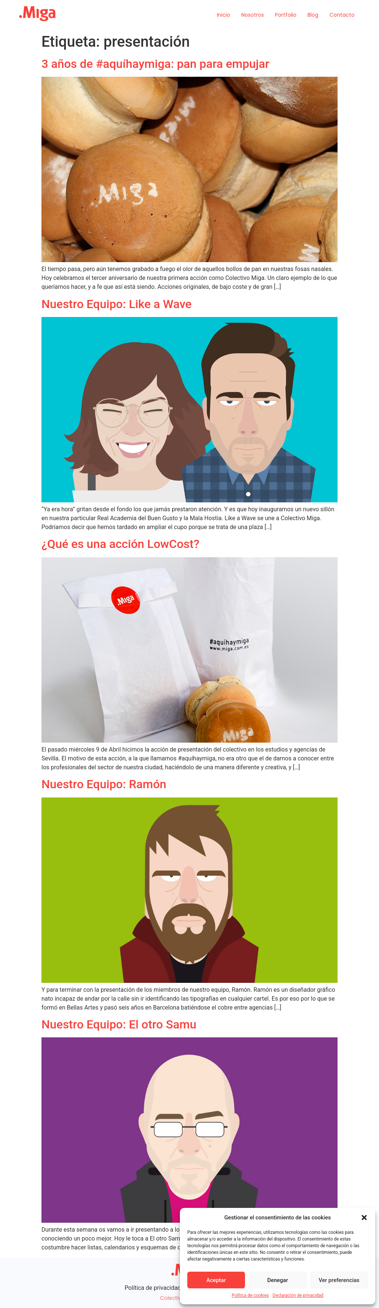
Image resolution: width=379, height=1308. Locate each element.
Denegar (277, 1280)
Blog (313, 15)
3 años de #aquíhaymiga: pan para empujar (155, 64)
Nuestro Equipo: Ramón (103, 784)
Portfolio (285, 15)
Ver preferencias (339, 1280)
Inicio (223, 15)
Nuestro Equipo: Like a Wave (116, 304)
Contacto (342, 15)
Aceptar (216, 1280)
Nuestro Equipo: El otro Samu (118, 1024)
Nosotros (252, 15)
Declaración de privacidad (298, 1295)
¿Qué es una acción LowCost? (120, 544)
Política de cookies (250, 1295)
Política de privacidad (153, 1287)
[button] (364, 1217)
